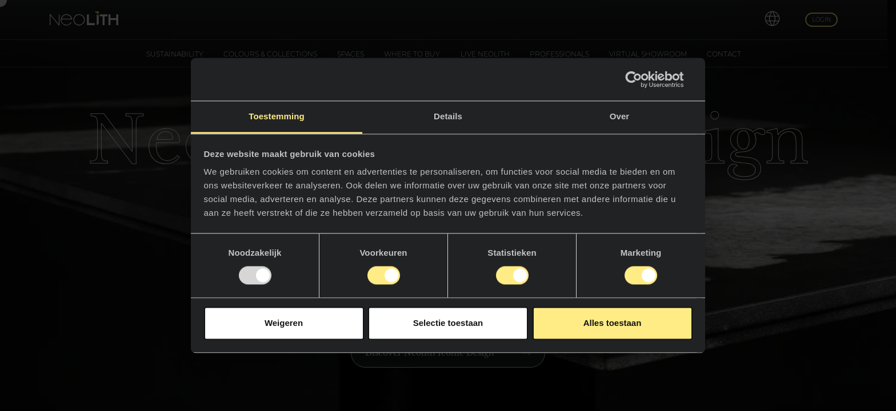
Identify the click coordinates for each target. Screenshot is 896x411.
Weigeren (284, 323)
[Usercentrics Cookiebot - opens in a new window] (643, 79)
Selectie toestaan (448, 323)
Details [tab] (448, 116)
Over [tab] (620, 116)
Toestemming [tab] (277, 116)
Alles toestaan (612, 323)
